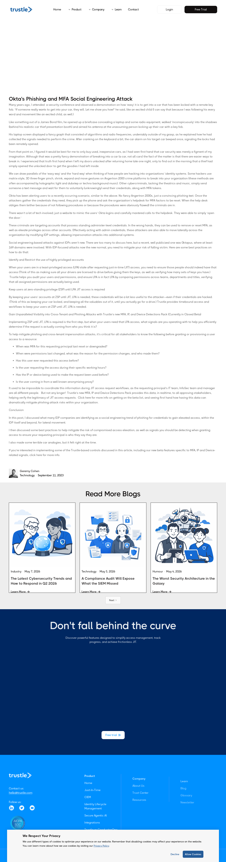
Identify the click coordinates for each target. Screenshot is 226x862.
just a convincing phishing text (174, 195)
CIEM (87, 811)
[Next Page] (113, 600)
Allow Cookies (193, 854)
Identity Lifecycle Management (95, 820)
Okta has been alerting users (28, 195)
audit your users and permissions (54, 277)
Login (169, 9)
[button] (73, 9)
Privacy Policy (101, 845)
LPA (74, 297)
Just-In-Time (92, 804)
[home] (21, 9)
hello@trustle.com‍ (20, 802)
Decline (175, 854)
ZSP (57, 297)
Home (57, 9)
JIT (69, 297)
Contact (133, 9)
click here (35, 455)
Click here (84, 397)
